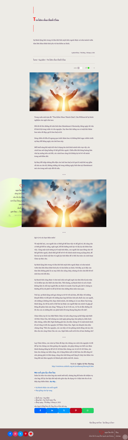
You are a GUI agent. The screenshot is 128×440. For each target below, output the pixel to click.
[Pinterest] (25, 433)
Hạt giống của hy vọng (44, 390)
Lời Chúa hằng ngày (17, 201)
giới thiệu (14, 212)
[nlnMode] (90, 67)
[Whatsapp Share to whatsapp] (88, 410)
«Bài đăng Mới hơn (95, 423)
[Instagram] (15, 433)
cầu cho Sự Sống (19, 197)
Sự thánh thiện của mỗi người (46, 387)
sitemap (22, 204)
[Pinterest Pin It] (76, 410)
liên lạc (22, 212)
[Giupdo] (30, 433)
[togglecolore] (81, 68)
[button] (125, 437)
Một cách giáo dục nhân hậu (44, 373)
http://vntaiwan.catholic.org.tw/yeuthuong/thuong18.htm (73, 366)
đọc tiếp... (53, 381)
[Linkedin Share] (52, 410)
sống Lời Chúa (20, 194)
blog (117, 432)
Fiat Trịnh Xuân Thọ (49, 400)
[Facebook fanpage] (10, 433)
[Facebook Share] (40, 410)
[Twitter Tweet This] (64, 410)
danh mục (21, 208)
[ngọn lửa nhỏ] (16, 187)
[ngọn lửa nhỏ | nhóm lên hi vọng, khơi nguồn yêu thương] (101, 433)
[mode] (78, 68)
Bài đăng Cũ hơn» (108, 423)
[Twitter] (20, 433)
